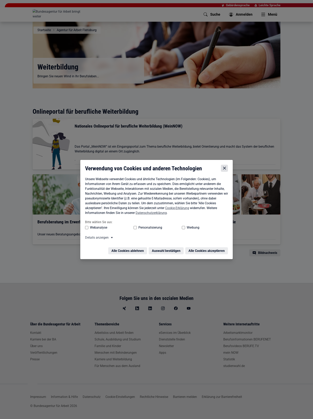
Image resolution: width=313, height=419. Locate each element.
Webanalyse (97, 227)
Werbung (169, 227)
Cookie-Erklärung (176, 208)
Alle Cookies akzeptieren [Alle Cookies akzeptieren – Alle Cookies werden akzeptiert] (207, 248)
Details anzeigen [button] (96, 237)
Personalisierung (138, 227)
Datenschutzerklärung (150, 213)
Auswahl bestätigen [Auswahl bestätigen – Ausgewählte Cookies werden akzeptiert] (167, 248)
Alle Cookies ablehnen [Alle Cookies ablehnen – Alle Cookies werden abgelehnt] (128, 248)
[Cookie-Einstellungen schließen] (225, 168)
